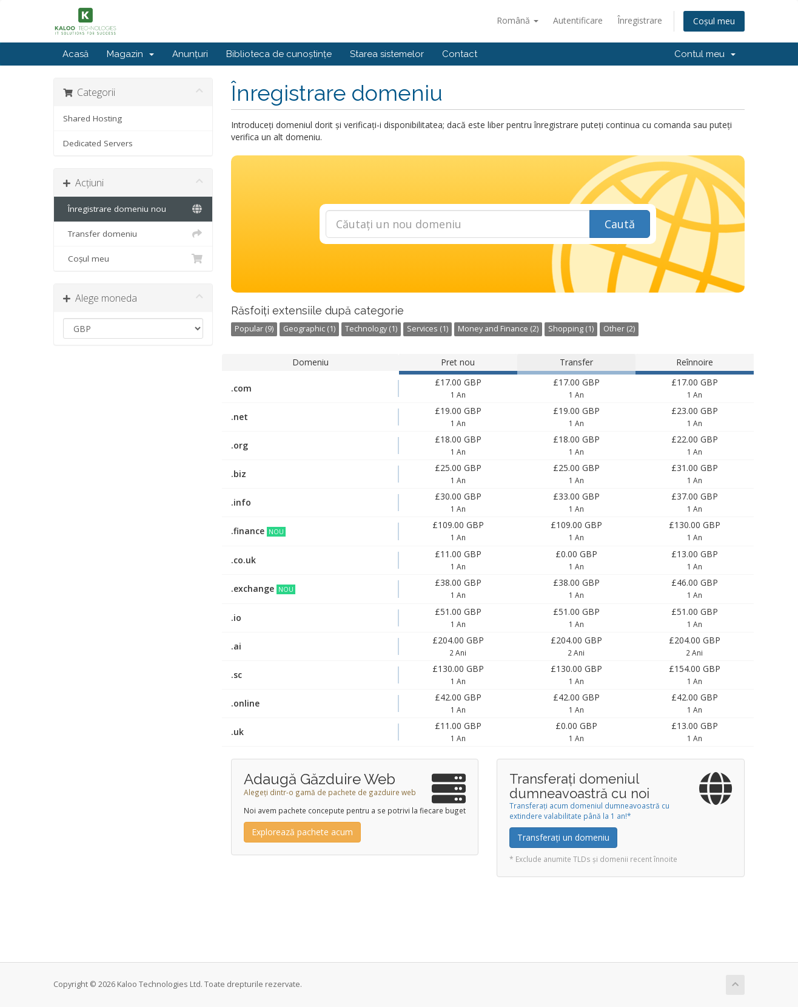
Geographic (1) (309, 329)
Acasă (75, 54)
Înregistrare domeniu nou (133, 209)
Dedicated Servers (98, 143)
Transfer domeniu (133, 233)
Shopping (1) (571, 329)
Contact (459, 54)
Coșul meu (714, 21)
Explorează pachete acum (302, 832)
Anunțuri (190, 54)
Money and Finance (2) (498, 329)
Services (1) (427, 329)
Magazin (130, 54)
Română (517, 20)
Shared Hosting (92, 118)
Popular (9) (254, 329)
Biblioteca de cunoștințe (279, 54)
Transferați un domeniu (563, 837)
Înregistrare (639, 20)
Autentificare (578, 20)
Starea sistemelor (387, 54)
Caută (620, 224)
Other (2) (619, 329)
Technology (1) (371, 329)
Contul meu (705, 54)
